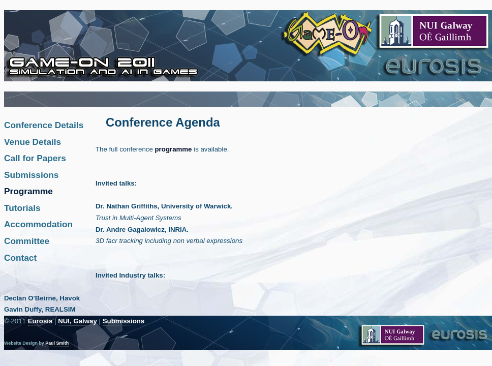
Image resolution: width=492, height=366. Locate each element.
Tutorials (22, 208)
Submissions (31, 175)
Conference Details (43, 125)
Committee (26, 241)
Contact (20, 258)
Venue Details (32, 142)
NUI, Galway (77, 321)
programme (174, 149)
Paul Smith (57, 343)
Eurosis (40, 321)
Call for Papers (35, 158)
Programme (28, 191)
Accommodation (38, 224)
